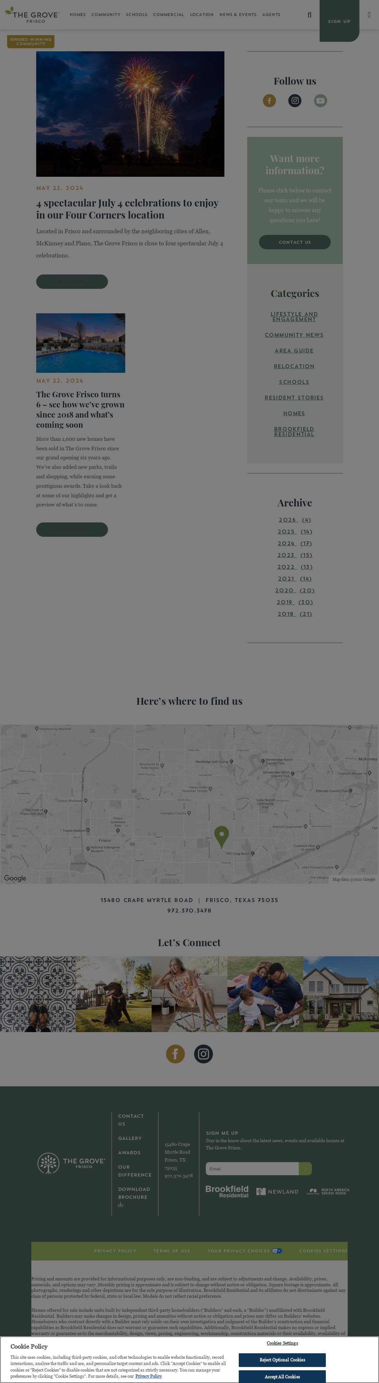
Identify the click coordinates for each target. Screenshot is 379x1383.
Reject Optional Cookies (282, 1361)
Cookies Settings (282, 1344)
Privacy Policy (148, 1377)
